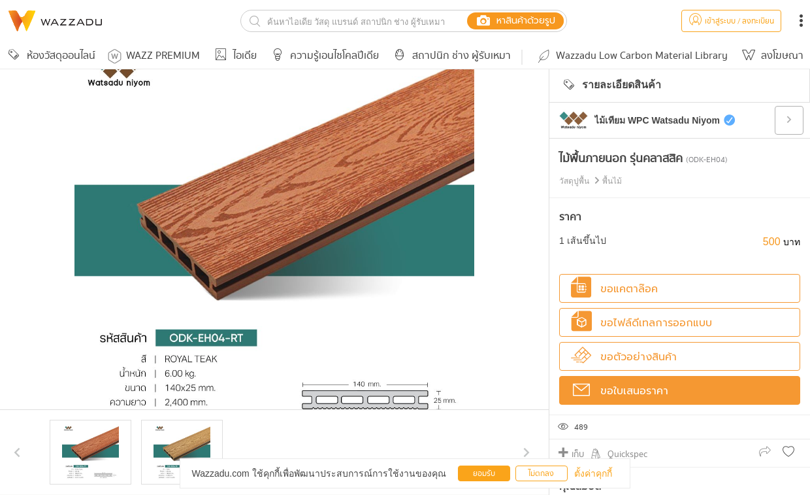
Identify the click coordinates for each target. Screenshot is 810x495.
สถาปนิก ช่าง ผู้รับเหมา (450, 55)
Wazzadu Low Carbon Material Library (632, 55)
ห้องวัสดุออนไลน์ (49, 55)
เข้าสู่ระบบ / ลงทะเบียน (731, 21)
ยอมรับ (484, 473)
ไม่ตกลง (541, 473)
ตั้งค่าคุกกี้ (593, 473)
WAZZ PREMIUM (154, 55)
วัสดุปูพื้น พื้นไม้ (590, 181)
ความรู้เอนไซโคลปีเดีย (323, 55)
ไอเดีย (233, 55)
